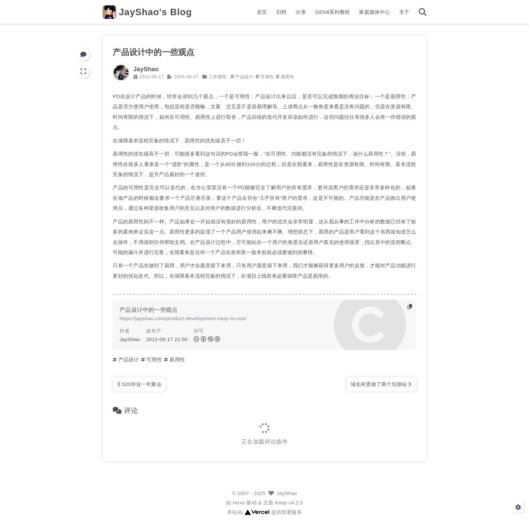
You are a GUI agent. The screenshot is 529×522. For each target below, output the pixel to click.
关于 (404, 12)
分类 (301, 12)
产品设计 (244, 76)
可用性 (267, 76)
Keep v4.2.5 (289, 502)
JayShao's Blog (155, 12)
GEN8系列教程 (332, 12)
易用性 (288, 76)
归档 (281, 12)
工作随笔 (217, 76)
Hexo (239, 502)
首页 (262, 12)
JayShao (287, 493)
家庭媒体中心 (374, 12)
